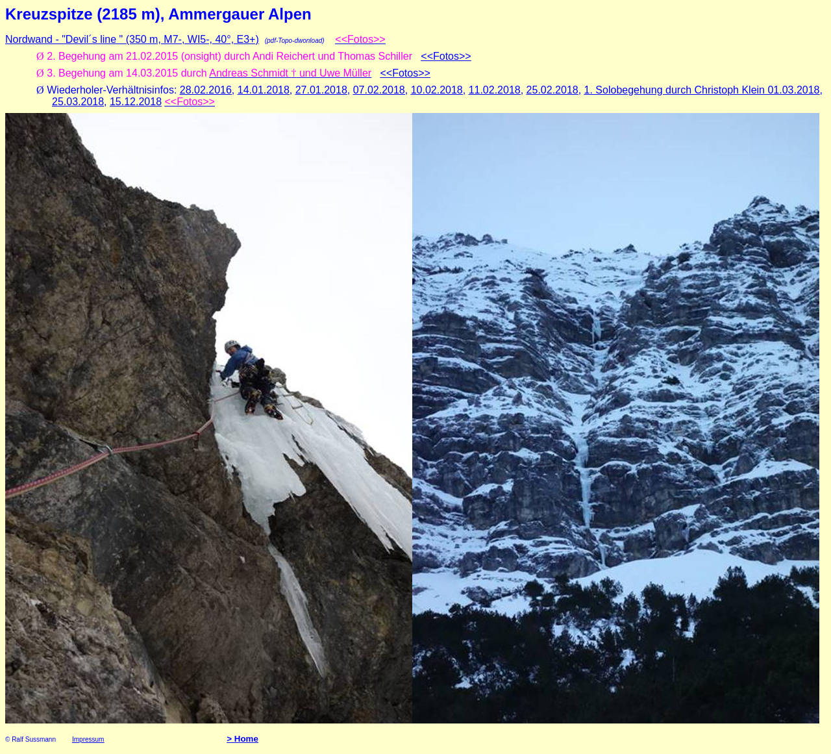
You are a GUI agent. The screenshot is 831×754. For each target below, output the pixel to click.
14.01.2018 (264, 89)
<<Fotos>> (446, 56)
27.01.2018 (321, 89)
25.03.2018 (78, 101)
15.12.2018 (136, 101)
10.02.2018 (437, 89)
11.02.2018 (495, 89)
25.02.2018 (552, 89)
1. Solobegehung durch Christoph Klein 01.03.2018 (702, 89)
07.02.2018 (379, 89)
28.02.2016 (206, 89)
